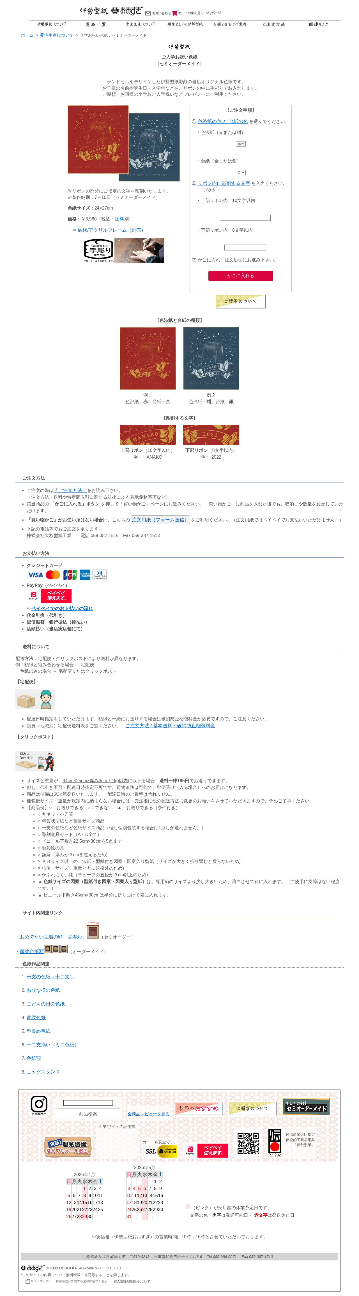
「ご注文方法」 (70, 492)
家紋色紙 (36, 1019)
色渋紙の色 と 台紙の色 (223, 121)
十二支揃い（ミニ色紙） (53, 1046)
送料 (119, 219)
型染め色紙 (38, 1032)
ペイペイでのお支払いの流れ (62, 610)
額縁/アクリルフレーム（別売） (112, 230)
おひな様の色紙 (43, 992)
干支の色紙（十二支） (50, 978)
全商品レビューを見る (149, 1115)
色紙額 (34, 1060)
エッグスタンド (43, 1073)
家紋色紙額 (44, 953)
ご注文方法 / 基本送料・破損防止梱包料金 (170, 727)
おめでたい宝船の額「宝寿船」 (59, 938)
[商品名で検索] (88, 1104)
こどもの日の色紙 (46, 1005)
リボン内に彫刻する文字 (224, 183)
